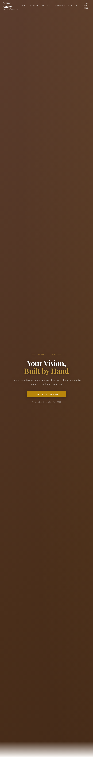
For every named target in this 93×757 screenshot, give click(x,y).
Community (59, 6)
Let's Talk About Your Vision (46, 394)
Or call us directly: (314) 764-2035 (46, 402)
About (24, 6)
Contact (72, 6)
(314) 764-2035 (85, 5)
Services (34, 6)
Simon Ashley (11, 6)
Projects (46, 6)
